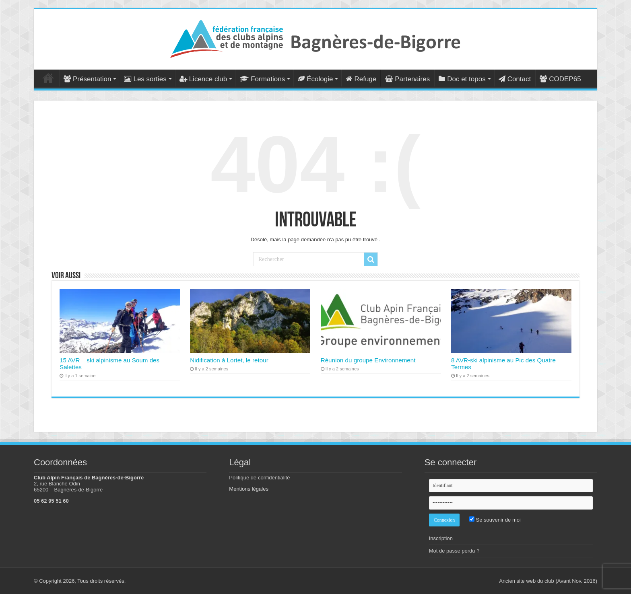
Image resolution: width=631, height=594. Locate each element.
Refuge (361, 79)
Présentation (87, 79)
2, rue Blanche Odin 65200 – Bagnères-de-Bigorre (68, 487)
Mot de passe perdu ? (454, 551)
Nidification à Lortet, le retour (229, 360)
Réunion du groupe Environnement (368, 360)
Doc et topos (462, 79)
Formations (262, 79)
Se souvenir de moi (495, 520)
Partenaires (407, 79)
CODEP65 (560, 79)
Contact (515, 79)
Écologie (315, 79)
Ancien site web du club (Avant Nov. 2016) (548, 581)
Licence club (203, 79)
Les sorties (145, 79)
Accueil (48, 78)
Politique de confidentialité (259, 478)
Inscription (441, 538)
